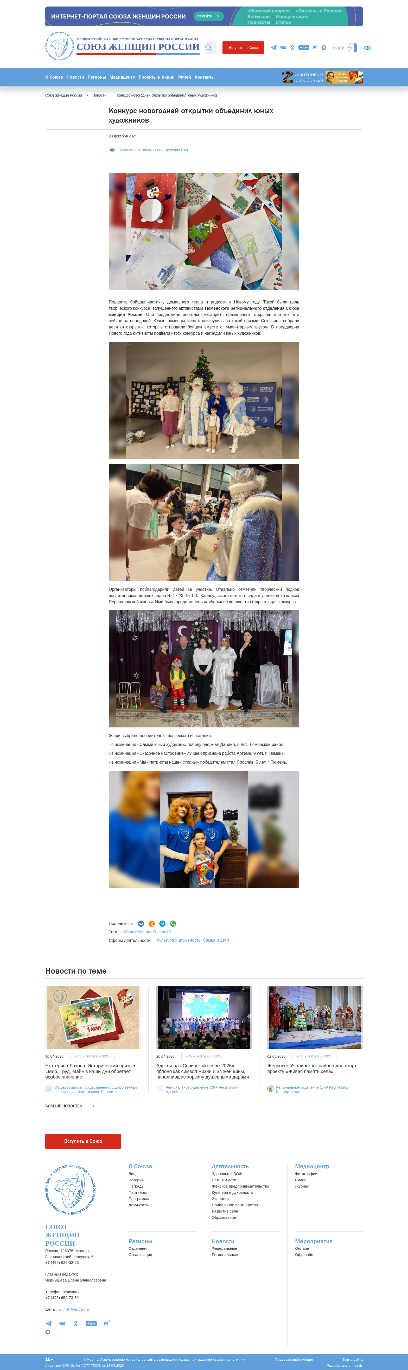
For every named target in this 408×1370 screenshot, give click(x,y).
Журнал (302, 1186)
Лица (133, 1173)
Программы (139, 1198)
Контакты (205, 77)
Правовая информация (294, 1359)
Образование (224, 1217)
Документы (139, 1205)
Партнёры (138, 1192)
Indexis (357, 1365)
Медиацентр (122, 77)
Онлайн (302, 1248)
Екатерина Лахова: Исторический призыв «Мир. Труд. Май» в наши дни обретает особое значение (90, 1071)
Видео (301, 1180)
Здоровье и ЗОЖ (227, 1173)
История (136, 1180)
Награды (136, 1186)
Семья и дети (216, 940)
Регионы (97, 77)
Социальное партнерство (235, 1205)
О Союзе (54, 77)
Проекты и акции (157, 77)
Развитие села (225, 1211)
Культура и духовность (178, 940)
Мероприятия (314, 1241)
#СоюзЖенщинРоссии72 (147, 932)
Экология (220, 1198)
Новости (75, 77)
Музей (184, 77)
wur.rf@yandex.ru (74, 1309)
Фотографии (306, 1173)
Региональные (225, 1254)
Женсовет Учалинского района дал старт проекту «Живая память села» (311, 1068)
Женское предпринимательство (240, 1186)
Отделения (139, 1248)
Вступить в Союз (243, 47)
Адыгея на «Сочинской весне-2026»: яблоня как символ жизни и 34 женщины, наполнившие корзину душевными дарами (202, 1071)
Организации (140, 1254)
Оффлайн (304, 1254)
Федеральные (224, 1248)
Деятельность (230, 1166)
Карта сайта (353, 1359)
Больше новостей (69, 1106)
